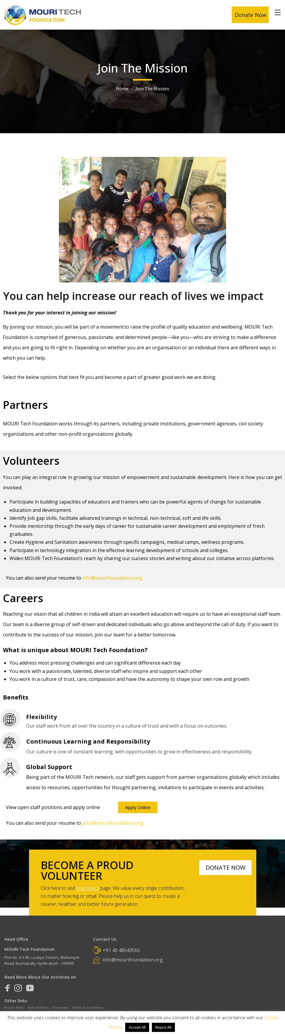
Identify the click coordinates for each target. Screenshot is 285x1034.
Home (122, 88)
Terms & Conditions (87, 1007)
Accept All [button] (137, 1027)
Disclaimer (60, 1007)
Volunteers (87, 888)
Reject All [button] (163, 1027)
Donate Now (250, 14)
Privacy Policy (14, 1007)
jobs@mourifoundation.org (112, 823)
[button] (137, 807)
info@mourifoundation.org (133, 959)
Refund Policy (38, 1007)
